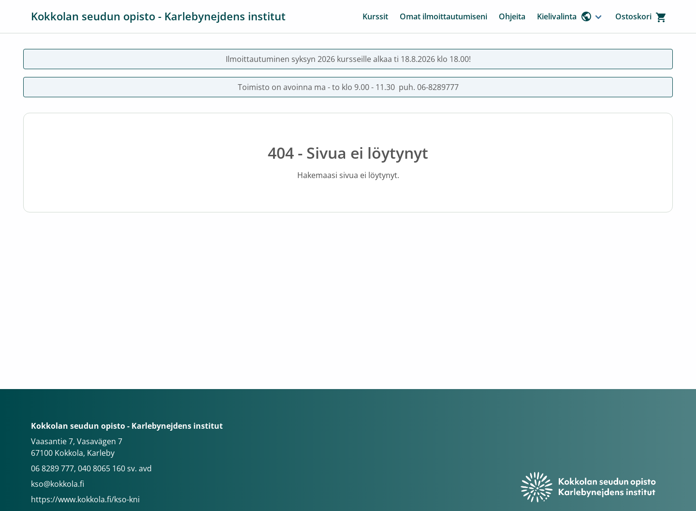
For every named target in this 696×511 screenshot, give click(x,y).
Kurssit (375, 16)
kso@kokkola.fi (57, 484)
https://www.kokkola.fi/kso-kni (85, 499)
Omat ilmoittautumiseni (443, 16)
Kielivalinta (564, 16)
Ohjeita (512, 16)
